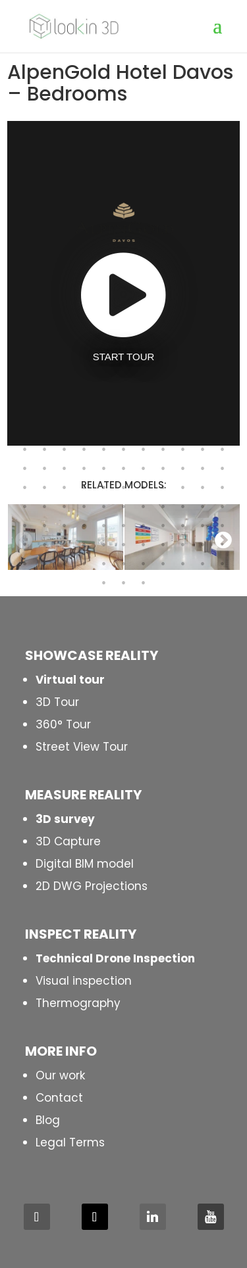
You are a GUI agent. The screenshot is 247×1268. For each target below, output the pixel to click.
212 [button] (64, 525)
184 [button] (163, 468)
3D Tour (57, 702)
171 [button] (123, 449)
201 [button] (64, 506)
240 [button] (183, 564)
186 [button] (202, 468)
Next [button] (223, 540)
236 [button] (104, 564)
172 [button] (143, 449)
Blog (48, 1120)
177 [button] (25, 468)
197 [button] (202, 487)
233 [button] (44, 564)
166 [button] (25, 449)
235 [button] (84, 564)
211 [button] (44, 525)
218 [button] (183, 525)
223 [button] (64, 545)
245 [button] (143, 583)
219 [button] (202, 525)
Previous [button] (24, 540)
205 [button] (143, 506)
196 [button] (183, 487)
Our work (60, 1075)
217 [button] (163, 525)
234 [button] (64, 564)
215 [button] (123, 525)
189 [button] (44, 487)
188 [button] (25, 487)
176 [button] (222, 449)
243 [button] (104, 583)
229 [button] (183, 545)
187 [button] (222, 468)
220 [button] (222, 525)
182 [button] (123, 468)
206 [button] (163, 506)
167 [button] (44, 449)
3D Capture (68, 841)
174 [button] (183, 449)
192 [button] (104, 487)
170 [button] (104, 449)
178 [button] (44, 468)
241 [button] (202, 564)
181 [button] (104, 468)
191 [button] (84, 487)
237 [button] (123, 564)
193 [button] (123, 487)
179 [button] (64, 468)
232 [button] (25, 564)
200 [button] (44, 506)
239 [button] (163, 564)
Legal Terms (70, 1142)
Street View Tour (82, 747)
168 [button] (64, 449)
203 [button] (104, 506)
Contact (59, 1098)
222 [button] (44, 545)
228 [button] (163, 545)
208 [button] (202, 506)
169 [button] (84, 449)
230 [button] (202, 545)
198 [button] (222, 487)
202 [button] (84, 506)
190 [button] (64, 487)
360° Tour (63, 724)
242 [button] (222, 564)
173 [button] (163, 449)
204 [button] (123, 506)
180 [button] (84, 468)
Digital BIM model (85, 864)
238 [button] (143, 564)
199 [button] (25, 506)
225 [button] (104, 545)
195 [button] (163, 487)
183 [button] (143, 468)
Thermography (78, 1003)
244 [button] (123, 583)
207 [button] (183, 506)
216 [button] (143, 525)
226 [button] (123, 545)
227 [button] (143, 545)
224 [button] (84, 545)
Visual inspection (84, 981)
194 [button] (143, 487)
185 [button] (183, 468)
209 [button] (222, 506)
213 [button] (84, 525)
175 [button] (202, 449)
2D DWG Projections (92, 886)
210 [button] (25, 525)
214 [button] (104, 525)
